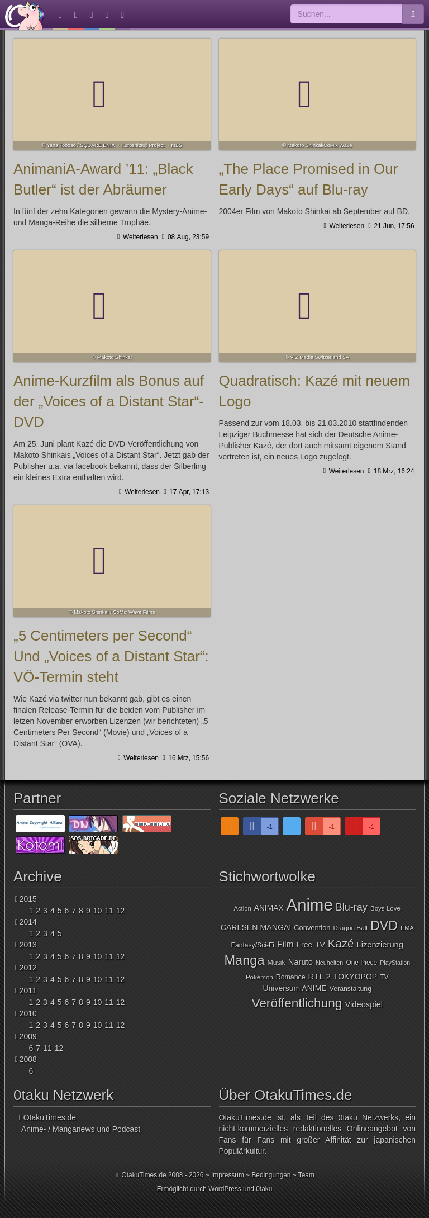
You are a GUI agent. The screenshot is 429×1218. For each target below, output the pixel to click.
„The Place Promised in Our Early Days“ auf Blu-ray (317, 94)
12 (120, 910)
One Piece (361, 962)
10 (97, 910)
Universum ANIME (294, 988)
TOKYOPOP (355, 976)
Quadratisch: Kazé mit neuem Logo (317, 306)
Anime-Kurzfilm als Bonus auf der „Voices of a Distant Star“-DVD (112, 306)
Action (242, 908)
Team (306, 1175)
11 (108, 910)
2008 (28, 1059)
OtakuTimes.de (24, 15)
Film (285, 944)
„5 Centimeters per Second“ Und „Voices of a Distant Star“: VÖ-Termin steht (112, 561)
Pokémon (259, 977)
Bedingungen (270, 1175)
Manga (244, 960)
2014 (28, 921)
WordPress (224, 1189)
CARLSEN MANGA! (256, 927)
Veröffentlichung (296, 1003)
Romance (291, 977)
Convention (312, 927)
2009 (28, 1036)
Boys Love (385, 908)
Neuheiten (329, 962)
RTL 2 (319, 976)
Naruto (300, 962)
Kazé (341, 943)
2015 (28, 898)
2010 (28, 1013)
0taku (264, 1189)
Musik (276, 962)
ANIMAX (269, 908)
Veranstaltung (350, 989)
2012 (28, 967)
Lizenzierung (379, 944)
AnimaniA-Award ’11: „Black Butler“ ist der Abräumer (112, 94)
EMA (407, 928)
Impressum (227, 1175)
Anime (310, 904)
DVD (384, 925)
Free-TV (311, 944)
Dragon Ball (350, 927)
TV (384, 977)
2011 (28, 990)
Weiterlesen (139, 237)
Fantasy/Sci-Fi (252, 945)
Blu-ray (352, 907)
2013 (28, 944)
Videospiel (364, 1004)
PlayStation (395, 962)
